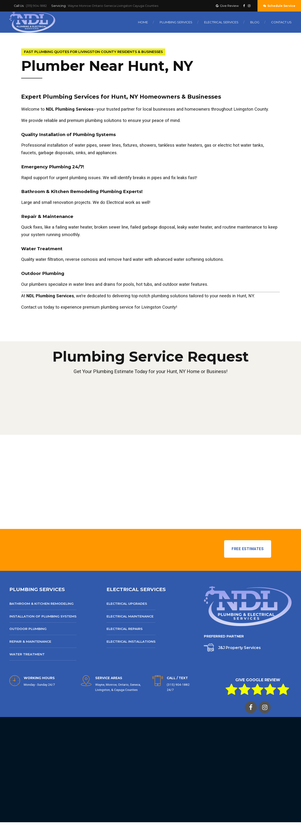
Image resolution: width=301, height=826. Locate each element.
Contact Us (281, 22)
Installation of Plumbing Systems (42, 616)
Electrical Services (221, 22)
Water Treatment (27, 654)
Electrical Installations (131, 641)
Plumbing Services (176, 22)
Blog (254, 22)
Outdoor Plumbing (28, 629)
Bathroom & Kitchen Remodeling (41, 603)
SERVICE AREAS (108, 678)
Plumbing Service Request (150, 356)
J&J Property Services (239, 647)
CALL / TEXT (177, 678)
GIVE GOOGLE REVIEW (257, 680)
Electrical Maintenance (130, 616)
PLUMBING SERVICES (37, 589)
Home (143, 22)
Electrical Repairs (125, 629)
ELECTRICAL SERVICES (136, 589)
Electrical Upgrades (127, 603)
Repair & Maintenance (30, 641)
